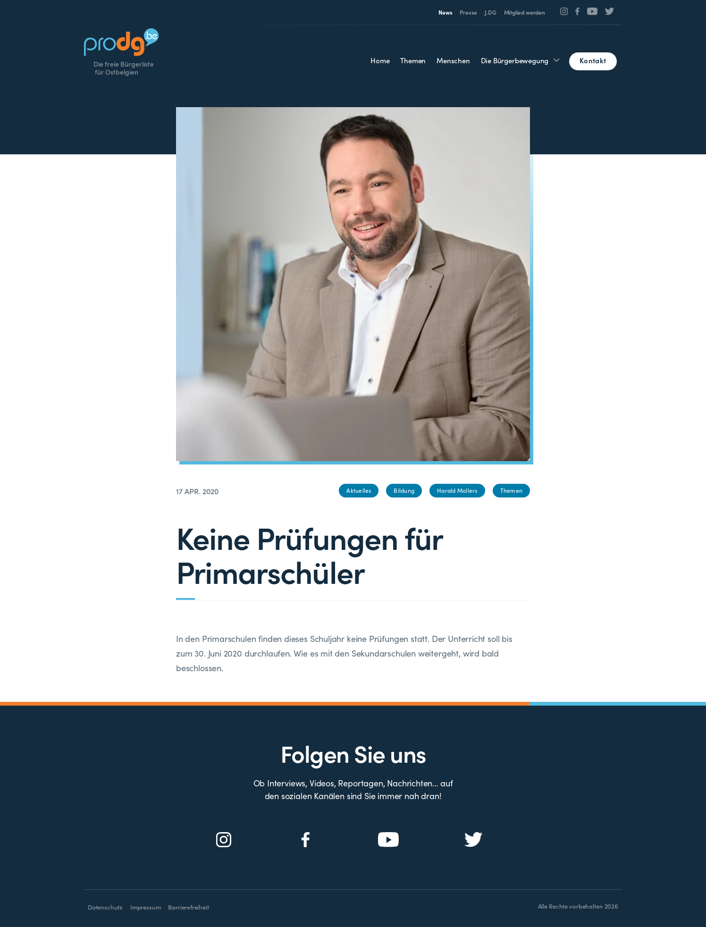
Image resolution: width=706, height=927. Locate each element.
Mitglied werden (524, 12)
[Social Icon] (564, 11)
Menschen (453, 60)
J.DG (490, 12)
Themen (413, 60)
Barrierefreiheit (188, 906)
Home (379, 60)
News (445, 12)
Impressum (145, 906)
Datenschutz (105, 906)
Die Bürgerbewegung (515, 60)
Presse (468, 12)
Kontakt (593, 60)
